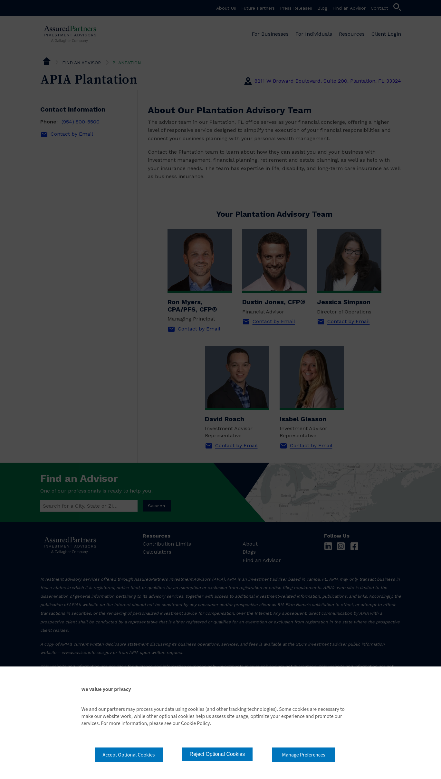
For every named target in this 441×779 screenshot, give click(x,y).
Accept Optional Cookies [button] (129, 754)
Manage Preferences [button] (303, 754)
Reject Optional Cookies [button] (217, 754)
